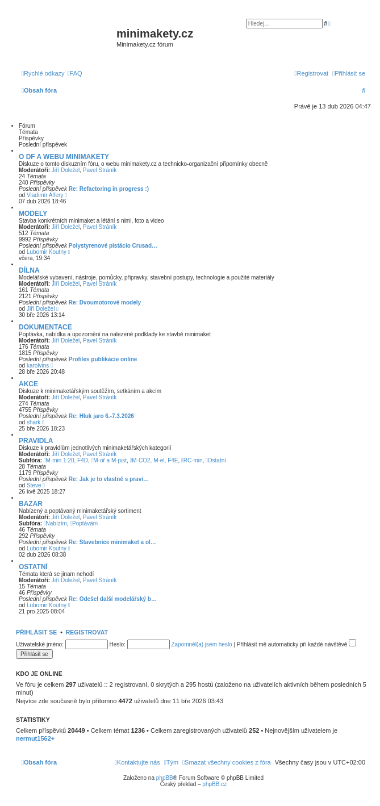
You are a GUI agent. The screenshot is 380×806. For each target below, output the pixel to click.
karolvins (38, 365)
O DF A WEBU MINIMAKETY (64, 157)
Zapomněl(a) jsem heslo (201, 644)
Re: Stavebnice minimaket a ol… (112, 542)
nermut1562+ (35, 738)
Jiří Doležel (66, 170)
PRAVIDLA (36, 441)
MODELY (33, 214)
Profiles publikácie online (103, 359)
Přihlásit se (36, 632)
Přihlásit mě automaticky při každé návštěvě (296, 644)
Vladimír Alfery (45, 195)
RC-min (192, 460)
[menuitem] (75, 73)
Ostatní (216, 460)
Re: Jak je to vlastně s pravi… (109, 479)
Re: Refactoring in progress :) (109, 189)
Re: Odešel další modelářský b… (113, 599)
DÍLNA (29, 270)
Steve (34, 485)
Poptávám (84, 523)
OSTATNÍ (33, 567)
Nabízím (55, 523)
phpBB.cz (214, 784)
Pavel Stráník (99, 170)
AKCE (28, 384)
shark (33, 422)
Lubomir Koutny (46, 252)
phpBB (164, 778)
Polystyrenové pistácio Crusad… (113, 246)
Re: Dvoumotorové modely (105, 302)
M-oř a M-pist (109, 460)
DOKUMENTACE (45, 327)
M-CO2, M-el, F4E (154, 460)
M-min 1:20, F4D (66, 460)
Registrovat (87, 632)
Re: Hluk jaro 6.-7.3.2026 (101, 416)
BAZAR (31, 504)
